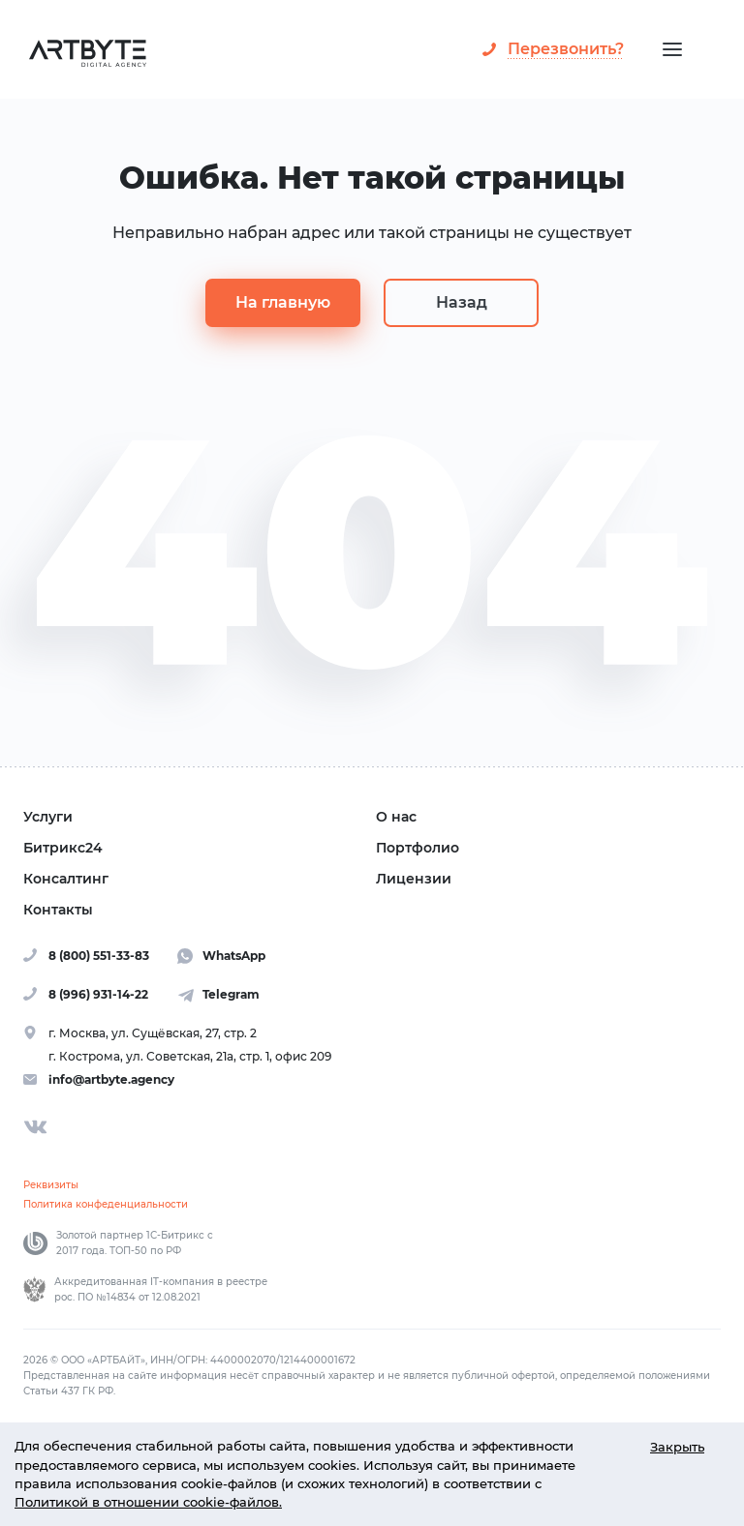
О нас (396, 816)
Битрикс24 (63, 847)
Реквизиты (50, 1185)
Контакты (58, 909)
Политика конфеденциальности (105, 1204)
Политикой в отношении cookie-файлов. (148, 1502)
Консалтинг (65, 878)
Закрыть (677, 1447)
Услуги (48, 816)
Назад (461, 302)
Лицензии (413, 878)
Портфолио (417, 847)
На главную (282, 302)
